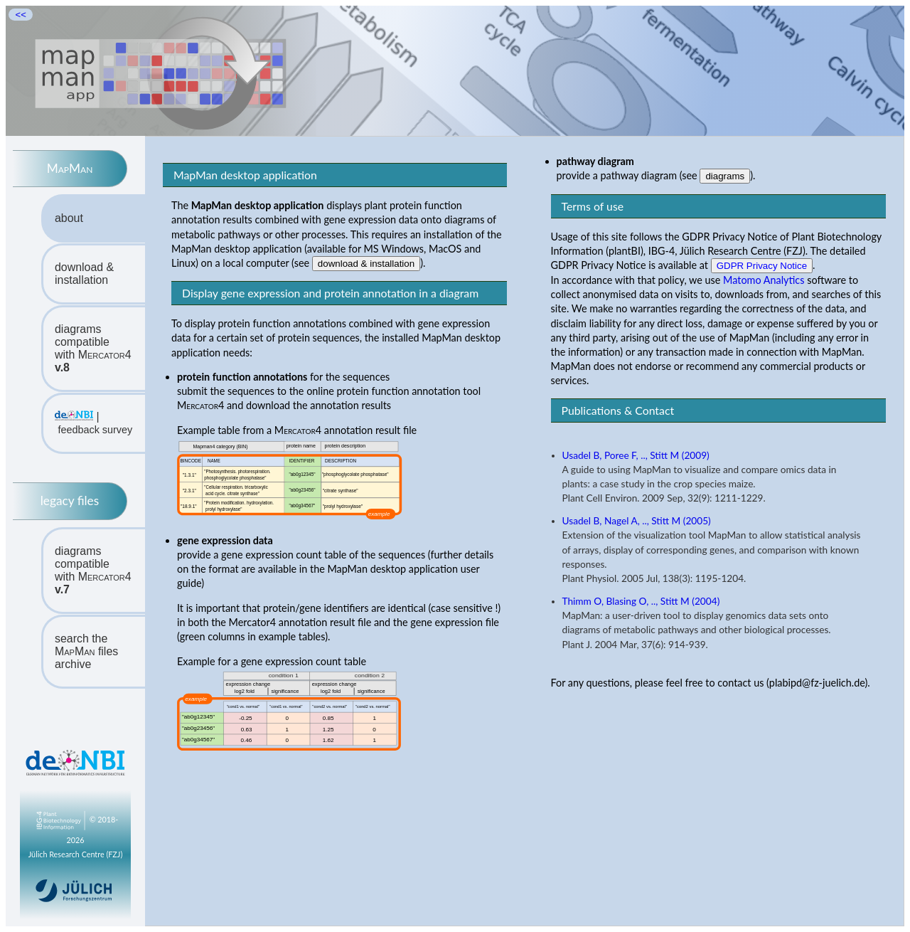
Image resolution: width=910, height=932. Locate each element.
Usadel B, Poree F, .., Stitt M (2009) (636, 455)
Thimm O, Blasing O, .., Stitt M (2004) (641, 601)
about (69, 218)
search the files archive (86, 651)
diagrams (724, 176)
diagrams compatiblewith (93, 348)
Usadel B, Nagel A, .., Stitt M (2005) (636, 520)
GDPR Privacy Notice (762, 265)
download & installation (84, 273)
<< (20, 14)
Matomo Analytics (763, 280)
